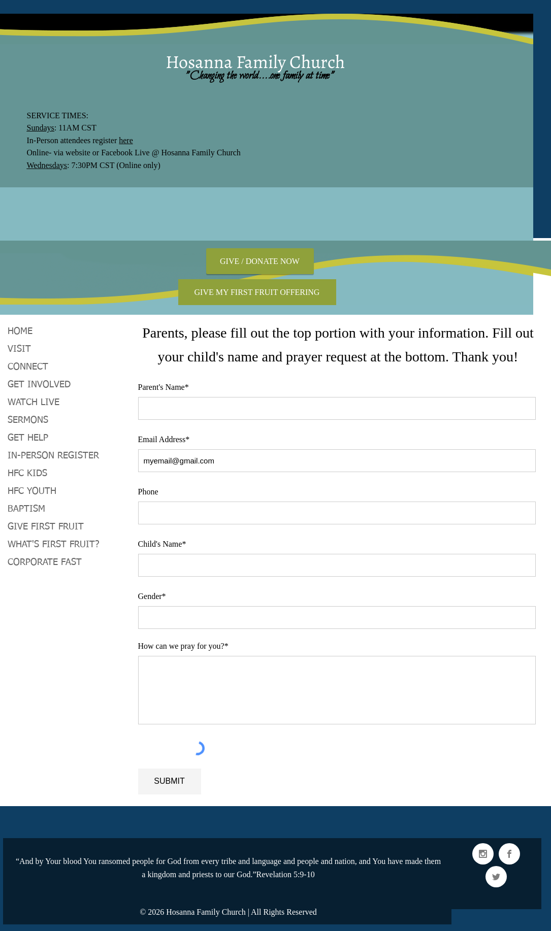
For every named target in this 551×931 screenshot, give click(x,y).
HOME (20, 331)
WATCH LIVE (33, 402)
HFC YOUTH (32, 491)
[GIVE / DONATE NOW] (260, 261)
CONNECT (28, 367)
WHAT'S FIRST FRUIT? (54, 544)
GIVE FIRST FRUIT (46, 526)
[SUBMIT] (169, 781)
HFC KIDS (27, 473)
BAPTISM (26, 509)
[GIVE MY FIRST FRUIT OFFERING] (257, 292)
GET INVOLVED (39, 384)
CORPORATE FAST (45, 562)
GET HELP (28, 438)
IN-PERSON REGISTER (53, 455)
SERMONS (28, 420)
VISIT (19, 349)
